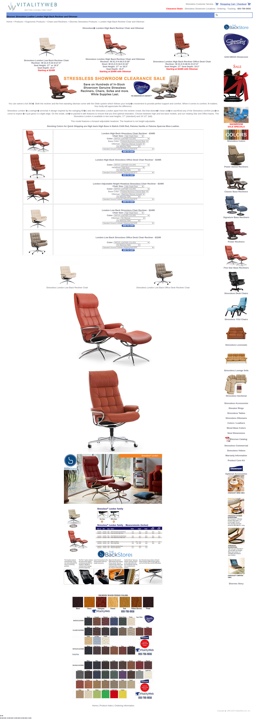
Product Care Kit (236, 460)
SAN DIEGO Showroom (236, 57)
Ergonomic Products (35, 21)
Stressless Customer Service (199, 4)
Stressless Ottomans (236, 418)
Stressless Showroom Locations (200, 8)
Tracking (231, 8)
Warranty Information (236, 455)
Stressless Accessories (236, 403)
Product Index (106, 705)
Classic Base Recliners (236, 190)
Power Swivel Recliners (236, 166)
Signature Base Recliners (236, 216)
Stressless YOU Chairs (236, 318)
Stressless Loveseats (236, 344)
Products (19, 21)
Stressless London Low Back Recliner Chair (67, 287)
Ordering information (124, 705)
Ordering (221, 8)
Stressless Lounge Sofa (236, 369)
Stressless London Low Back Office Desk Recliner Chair (163, 287)
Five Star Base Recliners (236, 267)
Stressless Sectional (236, 395)
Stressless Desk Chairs (236, 292)
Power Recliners (236, 241)
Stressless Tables (236, 413)
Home (95, 705)
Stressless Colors (236, 141)
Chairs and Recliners (57, 21)
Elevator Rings (236, 408)
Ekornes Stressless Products (83, 21)
